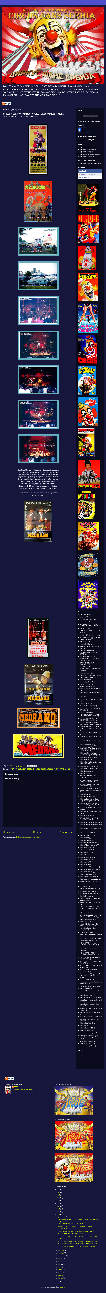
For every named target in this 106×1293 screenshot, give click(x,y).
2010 (58, 1281)
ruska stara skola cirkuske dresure (90, 1012)
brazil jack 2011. (85, 644)
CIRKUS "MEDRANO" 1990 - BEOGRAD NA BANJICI (89, 719)
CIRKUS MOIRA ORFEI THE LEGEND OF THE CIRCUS (89, 819)
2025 (58, 1192)
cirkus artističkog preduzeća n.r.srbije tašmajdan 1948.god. (89, 754)
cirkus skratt (83, 855)
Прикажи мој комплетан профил (22, 1089)
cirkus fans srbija (85, 773)
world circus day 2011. (87, 1041)
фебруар (61, 1275)
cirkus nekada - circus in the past (90, 829)
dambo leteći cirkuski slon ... (89, 889)
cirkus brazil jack (85, 759)
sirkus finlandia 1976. (86, 1028)
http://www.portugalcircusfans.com (90, 154)
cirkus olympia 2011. (86, 840)
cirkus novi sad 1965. (86, 835)
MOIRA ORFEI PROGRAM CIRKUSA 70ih (88, 970)
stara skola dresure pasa (87, 1033)
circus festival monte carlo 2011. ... (91, 692)
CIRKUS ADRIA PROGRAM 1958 (90, 736)
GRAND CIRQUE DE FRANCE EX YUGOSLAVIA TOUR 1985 (91, 916)
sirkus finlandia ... (85, 1025)
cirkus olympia (84, 838)
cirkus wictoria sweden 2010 (89, 869)
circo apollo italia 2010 (87, 656)
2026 (58, 1189)
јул (59, 1261)
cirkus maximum (85, 794)
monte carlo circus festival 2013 (90, 986)
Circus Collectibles (84, 177)
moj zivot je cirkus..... (86, 979)
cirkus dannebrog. (85, 771)
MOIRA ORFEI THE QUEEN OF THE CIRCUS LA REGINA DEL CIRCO (90, 975)
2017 (58, 1198)
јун (59, 1264)
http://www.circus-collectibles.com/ (90, 163)
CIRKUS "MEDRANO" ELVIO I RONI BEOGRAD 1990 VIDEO (89, 723)
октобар (61, 1253)
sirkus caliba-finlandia (86, 1023)
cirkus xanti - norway (86, 872)
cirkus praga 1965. (86, 847)
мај (59, 1267)
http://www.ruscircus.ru (87, 156)
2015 (58, 1203)
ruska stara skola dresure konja (90, 1016)
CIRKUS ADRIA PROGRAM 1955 (90, 732)
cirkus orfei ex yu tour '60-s (88, 845)
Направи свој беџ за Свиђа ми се (94, 180)
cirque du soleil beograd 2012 (89, 879)
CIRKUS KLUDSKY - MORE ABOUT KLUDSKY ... (89, 781)
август (60, 1258)
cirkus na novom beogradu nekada (91, 824)
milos (16, 1087)
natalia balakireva (85, 995)
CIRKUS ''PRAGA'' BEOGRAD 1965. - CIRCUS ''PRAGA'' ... (77, 1247)
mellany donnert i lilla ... (87, 932)
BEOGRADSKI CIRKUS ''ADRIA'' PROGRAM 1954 (90, 638)
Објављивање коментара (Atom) (28, 837)
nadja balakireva (85, 988)
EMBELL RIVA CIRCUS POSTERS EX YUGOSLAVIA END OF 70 (91, 907)
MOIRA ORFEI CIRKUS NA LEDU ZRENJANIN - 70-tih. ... (90, 939)
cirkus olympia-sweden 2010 (89, 842)
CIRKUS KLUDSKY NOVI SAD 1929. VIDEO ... (89, 785)
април (60, 1270)
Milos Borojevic (82, 127)
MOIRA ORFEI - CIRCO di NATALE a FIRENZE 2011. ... (76, 1231)
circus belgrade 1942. (86, 682)
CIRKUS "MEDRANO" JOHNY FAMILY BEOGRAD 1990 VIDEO (90, 727)
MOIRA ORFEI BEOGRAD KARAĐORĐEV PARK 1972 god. (90, 944)
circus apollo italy (85, 679)
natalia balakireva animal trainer (90, 997)
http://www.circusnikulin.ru (88, 149)
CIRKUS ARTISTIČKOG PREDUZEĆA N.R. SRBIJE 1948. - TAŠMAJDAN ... (91, 749)
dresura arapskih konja (87, 891)
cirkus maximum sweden (87, 796)
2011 (58, 1214)
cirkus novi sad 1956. (86, 833)
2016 (58, 1200)
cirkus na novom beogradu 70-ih (90, 822)
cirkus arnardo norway (87, 745)
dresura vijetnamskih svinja (88, 893)
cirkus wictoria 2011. (86, 864)
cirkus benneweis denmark (88, 757)
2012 (58, 1212)
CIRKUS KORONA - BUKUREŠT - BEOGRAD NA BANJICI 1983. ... (91, 789)
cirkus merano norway (87, 815)
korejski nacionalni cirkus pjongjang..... (88, 929)
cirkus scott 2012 (85, 852)
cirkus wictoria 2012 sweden (89, 867)
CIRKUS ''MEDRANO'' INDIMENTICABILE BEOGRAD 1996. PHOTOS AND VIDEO (39, 769)
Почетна (37, 832)
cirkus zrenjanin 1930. (87, 874)
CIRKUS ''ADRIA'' (85, 703)
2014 (58, 1206)
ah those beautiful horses (88, 619)
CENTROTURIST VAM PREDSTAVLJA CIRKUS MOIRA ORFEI (90, 652)
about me (83, 617)
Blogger (62, 1287)
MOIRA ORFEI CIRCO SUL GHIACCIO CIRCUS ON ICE (89, 954)
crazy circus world (85, 884)
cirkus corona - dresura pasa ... (89, 768)
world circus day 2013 (87, 1046)
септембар (62, 1256)
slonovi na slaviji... (85, 1030)
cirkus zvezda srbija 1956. (88, 876)
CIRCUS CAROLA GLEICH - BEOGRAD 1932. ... (89, 685)
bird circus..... (84, 641)
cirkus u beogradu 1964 (87, 857)
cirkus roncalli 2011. (86, 850)
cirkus (82, 697)
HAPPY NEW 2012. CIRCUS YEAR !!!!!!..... (72, 1224)
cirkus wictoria (84, 862)
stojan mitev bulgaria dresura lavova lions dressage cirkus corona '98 (91, 1037)
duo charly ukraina (85, 896)
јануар (60, 1278)
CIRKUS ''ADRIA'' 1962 (87, 706)
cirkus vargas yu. (85, 859)
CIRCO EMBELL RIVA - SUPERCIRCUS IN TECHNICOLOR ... (87, 664)
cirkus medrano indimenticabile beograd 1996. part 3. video (89, 804)
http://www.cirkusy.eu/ (86, 152)
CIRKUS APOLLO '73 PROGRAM (90, 741)
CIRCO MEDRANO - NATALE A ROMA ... (71, 1234)
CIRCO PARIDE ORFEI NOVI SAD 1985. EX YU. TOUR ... (91, 676)
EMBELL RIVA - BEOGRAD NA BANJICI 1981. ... (90, 899)
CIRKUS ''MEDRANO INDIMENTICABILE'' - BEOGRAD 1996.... (78, 1241)
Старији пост (66, 832)
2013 (58, 1209)
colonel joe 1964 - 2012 (87, 881)
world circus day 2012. (87, 1043)
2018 (58, 1195)
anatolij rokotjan (85, 628)
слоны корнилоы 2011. (87, 614)
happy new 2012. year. (87, 919)
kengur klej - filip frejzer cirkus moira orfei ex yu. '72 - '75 (89, 925)
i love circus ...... (85, 921)
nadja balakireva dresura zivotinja (90, 991)
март (60, 1272)
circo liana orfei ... (85, 673)
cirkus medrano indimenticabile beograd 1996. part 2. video (89, 800)
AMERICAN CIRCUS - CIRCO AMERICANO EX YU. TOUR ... (89, 625)
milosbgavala (95, 121)
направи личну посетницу (84, 132)
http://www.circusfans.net (88, 147)
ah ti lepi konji (84, 622)
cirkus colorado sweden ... (88, 766)
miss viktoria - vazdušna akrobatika (91, 935)
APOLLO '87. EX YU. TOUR (89, 635)
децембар (61, 1217)
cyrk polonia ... (84, 886)
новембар (61, 1250)
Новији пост (9, 832)
